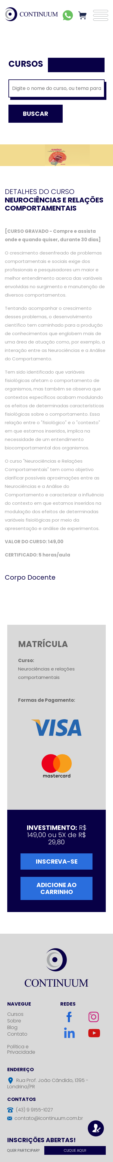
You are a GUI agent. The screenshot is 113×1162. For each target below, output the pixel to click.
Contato (17, 1034)
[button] (100, 15)
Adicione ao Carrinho (56, 888)
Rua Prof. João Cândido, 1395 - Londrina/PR (47, 1083)
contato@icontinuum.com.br (48, 1118)
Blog (12, 1027)
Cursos (15, 1014)
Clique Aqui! (75, 1150)
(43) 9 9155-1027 (34, 1109)
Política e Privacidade (21, 1049)
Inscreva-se (56, 861)
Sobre (14, 1020)
